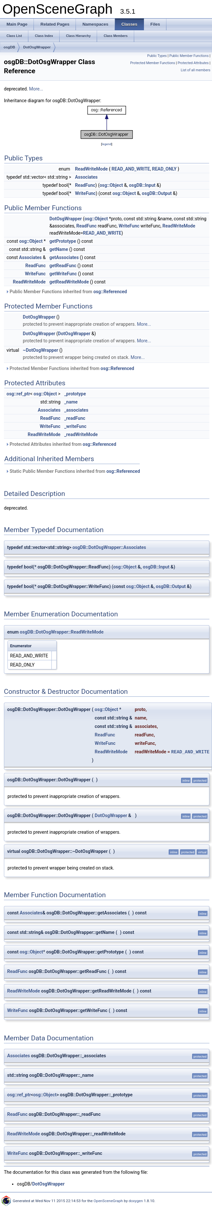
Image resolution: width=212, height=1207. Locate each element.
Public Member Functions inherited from (66, 291)
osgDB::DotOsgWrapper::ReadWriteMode (62, 632)
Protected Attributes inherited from (61, 444)
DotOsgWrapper (36, 47)
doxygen (136, 1201)
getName (58, 249)
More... (36, 88)
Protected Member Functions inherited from (70, 368)
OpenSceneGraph (108, 1201)
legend (106, 144)
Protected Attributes (192, 63)
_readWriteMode (81, 434)
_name (71, 402)
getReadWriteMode (69, 281)
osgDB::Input (142, 185)
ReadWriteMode (91, 168)
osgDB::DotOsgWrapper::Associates (109, 547)
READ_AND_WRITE (131, 168)
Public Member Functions (189, 56)
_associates (76, 410)
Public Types (157, 56)
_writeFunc (75, 426)
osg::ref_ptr (18, 393)
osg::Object (111, 185)
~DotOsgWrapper (40, 350)
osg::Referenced (110, 291)
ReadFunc (85, 185)
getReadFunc (63, 265)
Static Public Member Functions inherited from (73, 471)
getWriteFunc (63, 273)
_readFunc (74, 418)
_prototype (75, 393)
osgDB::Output (157, 193)
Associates (86, 177)
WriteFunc (85, 193)
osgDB (9, 47)
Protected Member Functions (152, 63)
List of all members (195, 70)
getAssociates (64, 257)
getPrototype (62, 241)
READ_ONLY (164, 168)
